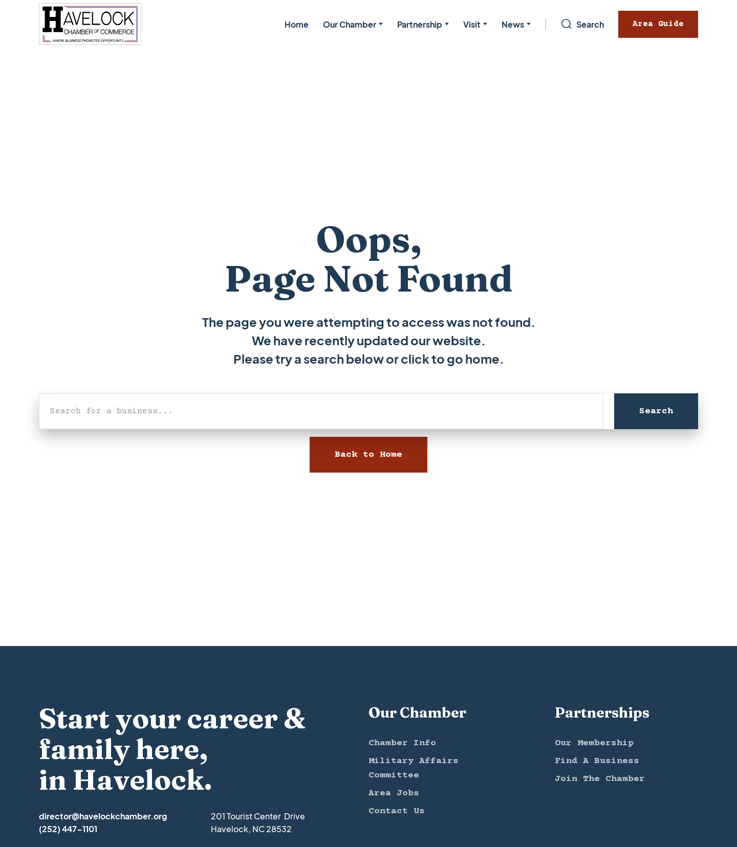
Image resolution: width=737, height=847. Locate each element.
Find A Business (597, 761)
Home (297, 24)
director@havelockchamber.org (103, 816)
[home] (90, 24)
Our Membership (594, 743)
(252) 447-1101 (68, 828)
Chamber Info (402, 743)
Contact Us (396, 811)
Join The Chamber (600, 779)
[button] (353, 24)
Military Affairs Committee (413, 768)
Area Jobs (393, 793)
